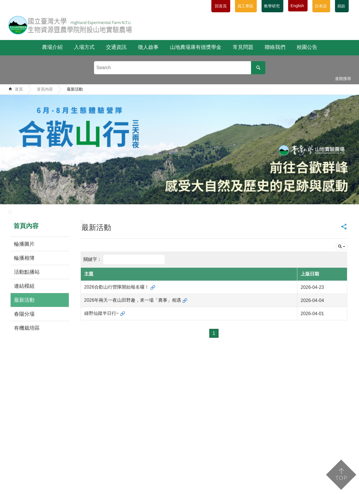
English (297, 5)
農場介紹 (52, 47)
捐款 (341, 6)
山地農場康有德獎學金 (195, 47)
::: (10, 211)
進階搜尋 (343, 78)
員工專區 (245, 6)
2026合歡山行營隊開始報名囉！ (116, 287)
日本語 (321, 6)
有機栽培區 (27, 328)
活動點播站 (27, 272)
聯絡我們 (275, 47)
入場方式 (84, 47)
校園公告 (307, 47)
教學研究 (272, 6)
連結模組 (24, 286)
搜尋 (258, 67)
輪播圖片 (24, 244)
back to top (341, 475)
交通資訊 (116, 47)
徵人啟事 (148, 47)
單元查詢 (341, 246)
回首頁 (221, 6)
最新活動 (75, 89)
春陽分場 (24, 314)
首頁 (19, 89)
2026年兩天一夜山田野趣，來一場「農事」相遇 (132, 300)
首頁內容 (45, 89)
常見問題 (243, 47)
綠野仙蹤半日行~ (101, 313)
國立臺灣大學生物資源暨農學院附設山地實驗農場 (70, 25)
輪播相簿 (24, 258)
